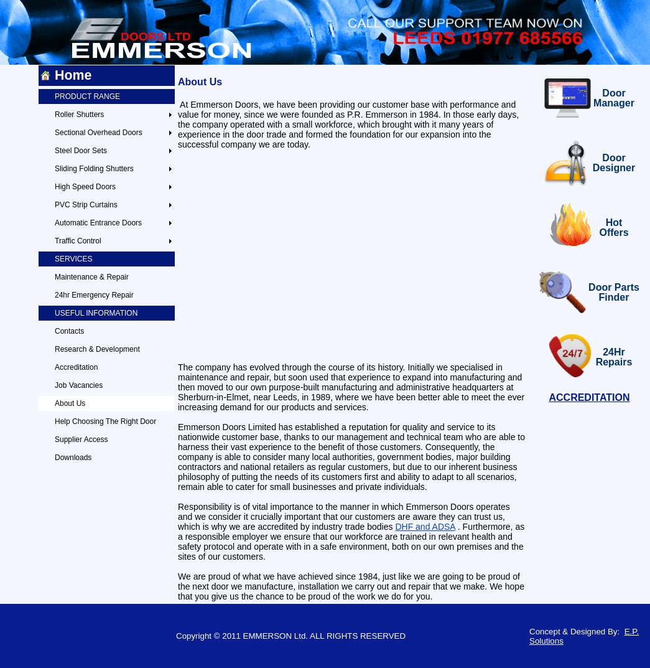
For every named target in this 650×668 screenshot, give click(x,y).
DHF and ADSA (425, 527)
